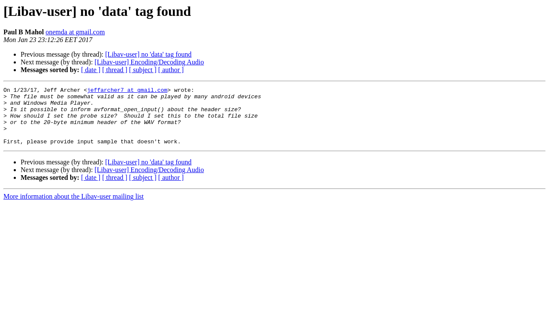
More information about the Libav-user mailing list (73, 208)
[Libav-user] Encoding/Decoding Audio (149, 62)
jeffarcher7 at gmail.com (127, 91)
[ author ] (171, 69)
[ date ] (90, 69)
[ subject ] (143, 69)
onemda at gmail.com (75, 32)
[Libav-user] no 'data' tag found (148, 54)
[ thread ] (114, 69)
